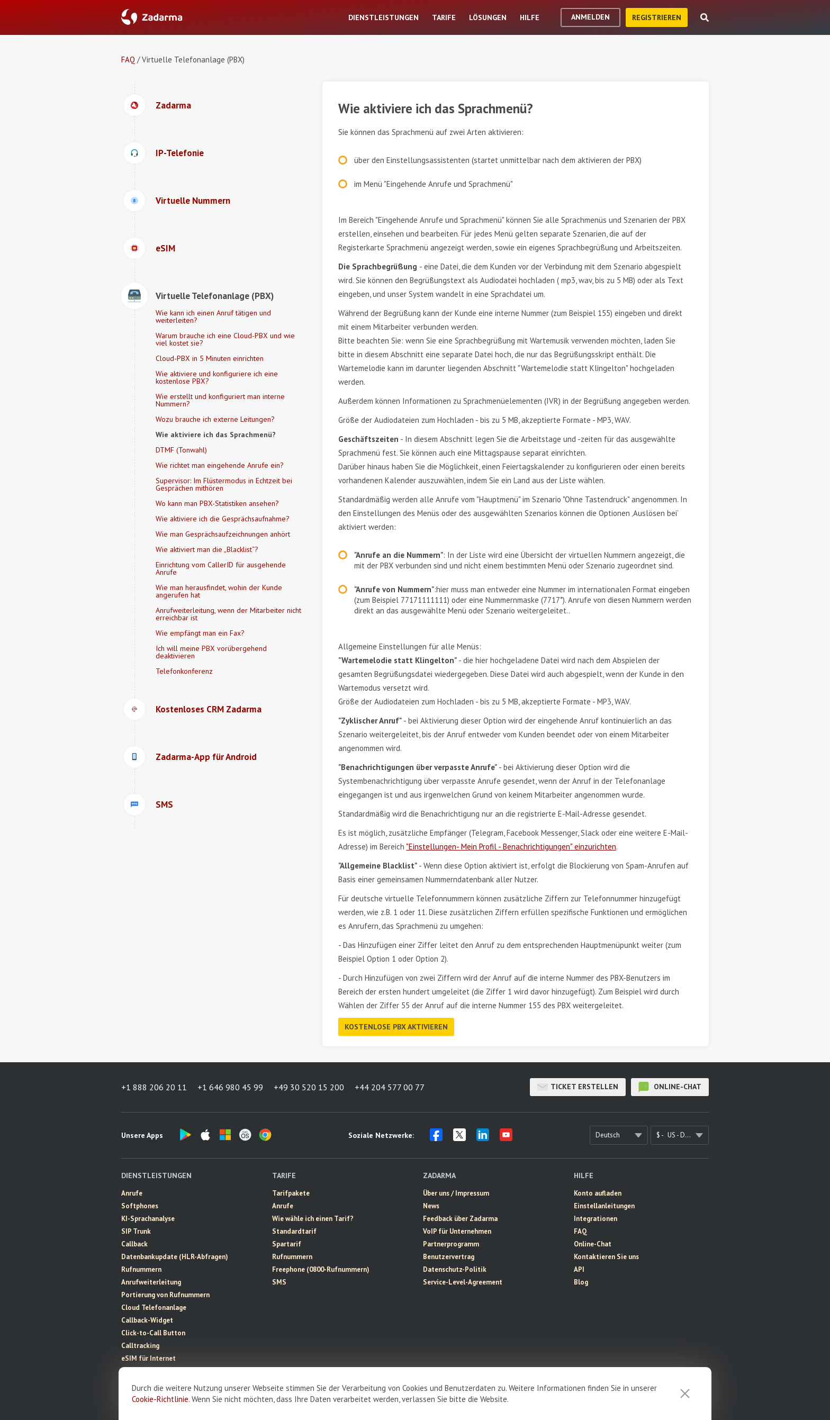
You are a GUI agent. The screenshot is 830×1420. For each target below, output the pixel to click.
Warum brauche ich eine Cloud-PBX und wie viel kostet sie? (225, 339)
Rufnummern (141, 1269)
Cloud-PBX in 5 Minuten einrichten (210, 358)
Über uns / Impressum (456, 1193)
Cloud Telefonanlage (153, 1307)
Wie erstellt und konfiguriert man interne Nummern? (220, 400)
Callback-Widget (147, 1320)
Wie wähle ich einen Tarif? (313, 1218)
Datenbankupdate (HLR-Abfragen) (174, 1256)
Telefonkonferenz (184, 671)
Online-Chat (669, 1087)
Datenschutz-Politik (454, 1269)
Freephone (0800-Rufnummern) (320, 1269)
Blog (581, 1282)
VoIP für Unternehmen (457, 1231)
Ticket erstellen (577, 1087)
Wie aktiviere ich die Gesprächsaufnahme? (223, 518)
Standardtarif (294, 1231)
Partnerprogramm (451, 1244)
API (579, 1269)
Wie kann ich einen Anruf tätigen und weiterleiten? (213, 316)
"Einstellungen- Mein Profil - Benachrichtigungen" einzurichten (511, 847)
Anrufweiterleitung (151, 1282)
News (431, 1205)
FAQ (128, 60)
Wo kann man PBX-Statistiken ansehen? (217, 503)
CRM (128, 1383)
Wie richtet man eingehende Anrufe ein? (220, 465)
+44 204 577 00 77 (390, 1087)
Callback (134, 1244)
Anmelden (590, 17)
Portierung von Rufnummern (165, 1294)
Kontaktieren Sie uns (606, 1256)
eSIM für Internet (148, 1358)
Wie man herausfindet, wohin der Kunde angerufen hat (219, 591)
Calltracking (140, 1345)
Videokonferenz (146, 1396)
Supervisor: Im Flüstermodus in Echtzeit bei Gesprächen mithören (224, 484)
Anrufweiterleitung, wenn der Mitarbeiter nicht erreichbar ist (228, 613)
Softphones (139, 1205)
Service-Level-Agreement (462, 1282)
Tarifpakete (291, 1193)
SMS (128, 1371)
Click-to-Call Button (153, 1332)
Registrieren (656, 17)
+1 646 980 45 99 (230, 1087)
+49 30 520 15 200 (309, 1087)
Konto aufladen (597, 1193)
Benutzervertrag (448, 1256)
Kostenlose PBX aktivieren (396, 1027)
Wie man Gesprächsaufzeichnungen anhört (223, 534)
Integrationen (595, 1218)
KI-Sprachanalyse (148, 1218)
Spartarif (286, 1244)
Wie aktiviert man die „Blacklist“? (207, 549)
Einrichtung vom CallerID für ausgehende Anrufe (221, 568)
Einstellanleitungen (604, 1205)
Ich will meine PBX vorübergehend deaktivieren (211, 652)
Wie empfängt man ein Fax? (200, 633)
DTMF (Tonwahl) (181, 450)
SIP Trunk (136, 1231)
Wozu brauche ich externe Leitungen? (215, 419)
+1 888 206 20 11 (154, 1087)
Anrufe (131, 1193)
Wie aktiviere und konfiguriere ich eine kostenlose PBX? (217, 377)
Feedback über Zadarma (460, 1218)
